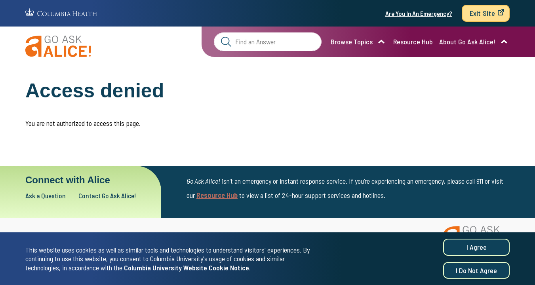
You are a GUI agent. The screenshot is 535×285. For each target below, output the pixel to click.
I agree (476, 248)
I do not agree (476, 271)
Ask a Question (48, 195)
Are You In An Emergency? (418, 13)
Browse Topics (352, 41)
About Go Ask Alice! (467, 41)
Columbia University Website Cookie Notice (186, 268)
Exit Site (482, 13)
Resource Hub (413, 41)
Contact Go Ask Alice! (117, 195)
